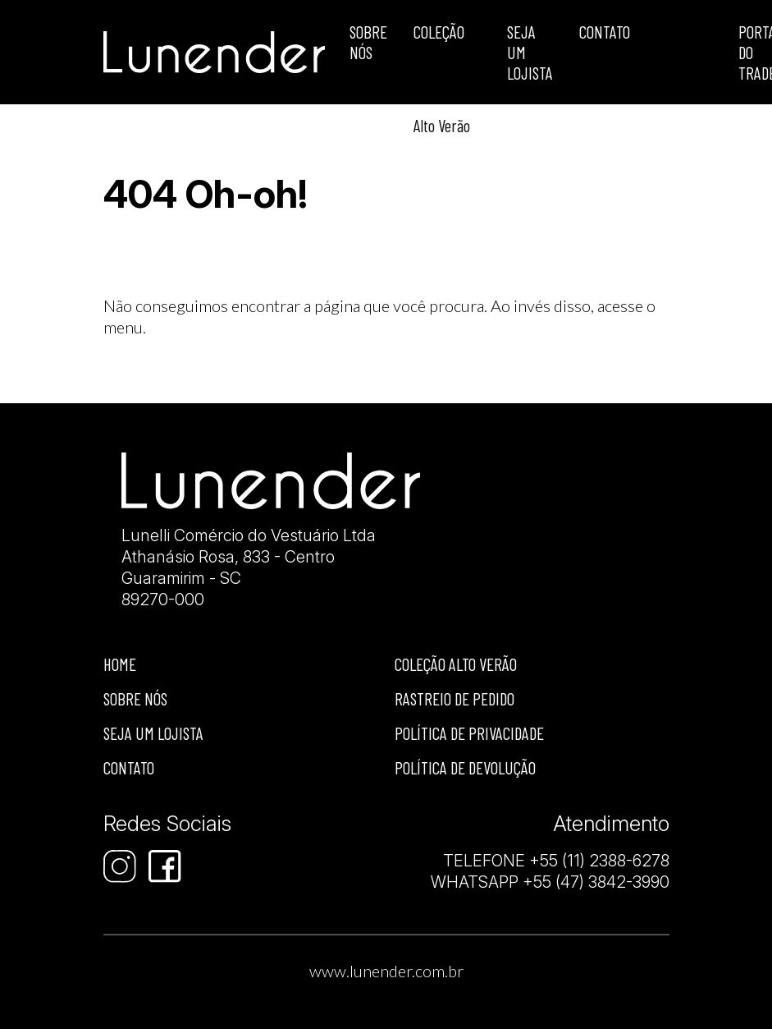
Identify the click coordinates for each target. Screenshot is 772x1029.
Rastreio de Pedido (454, 698)
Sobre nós (135, 698)
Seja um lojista (530, 52)
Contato (604, 31)
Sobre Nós (368, 41)
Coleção (438, 31)
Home (119, 664)
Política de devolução (465, 767)
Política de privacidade (469, 733)
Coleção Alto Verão (456, 664)
